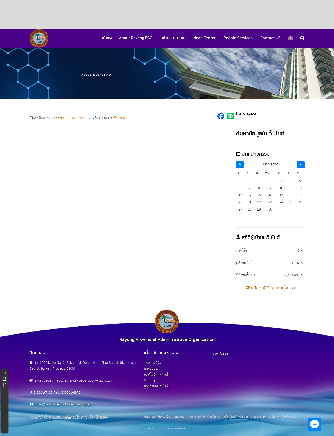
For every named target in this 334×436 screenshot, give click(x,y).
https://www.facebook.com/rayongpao (62, 404)
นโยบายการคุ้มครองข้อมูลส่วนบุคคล (164, 416)
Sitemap (150, 380)
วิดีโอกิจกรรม (152, 363)
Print (119, 118)
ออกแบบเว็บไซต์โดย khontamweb (167, 428)
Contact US (271, 38)
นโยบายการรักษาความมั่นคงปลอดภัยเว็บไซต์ (212, 416)
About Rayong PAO (137, 38)
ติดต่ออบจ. (151, 369)
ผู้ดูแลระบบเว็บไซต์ (156, 386)
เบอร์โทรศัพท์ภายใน (157, 375)
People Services (239, 38)
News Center (205, 38)
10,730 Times (72, 118)
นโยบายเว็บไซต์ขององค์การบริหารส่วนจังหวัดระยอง (268, 416)
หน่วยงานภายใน (174, 38)
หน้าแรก (107, 38)
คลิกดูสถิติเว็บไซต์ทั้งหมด (270, 288)
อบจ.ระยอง (220, 353)
